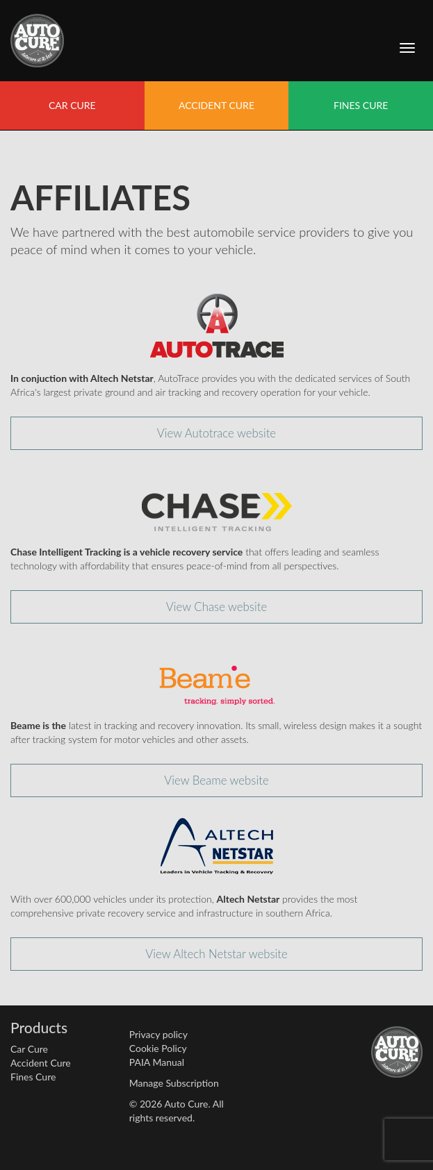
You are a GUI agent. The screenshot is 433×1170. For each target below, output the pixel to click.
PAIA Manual (156, 1062)
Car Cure (29, 1049)
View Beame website (216, 780)
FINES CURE (361, 105)
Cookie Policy (158, 1048)
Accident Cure (40, 1063)
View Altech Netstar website (216, 953)
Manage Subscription (174, 1083)
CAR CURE (72, 105)
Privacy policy (158, 1034)
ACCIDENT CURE (216, 105)
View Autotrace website (216, 433)
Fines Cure (33, 1077)
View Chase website (216, 606)
